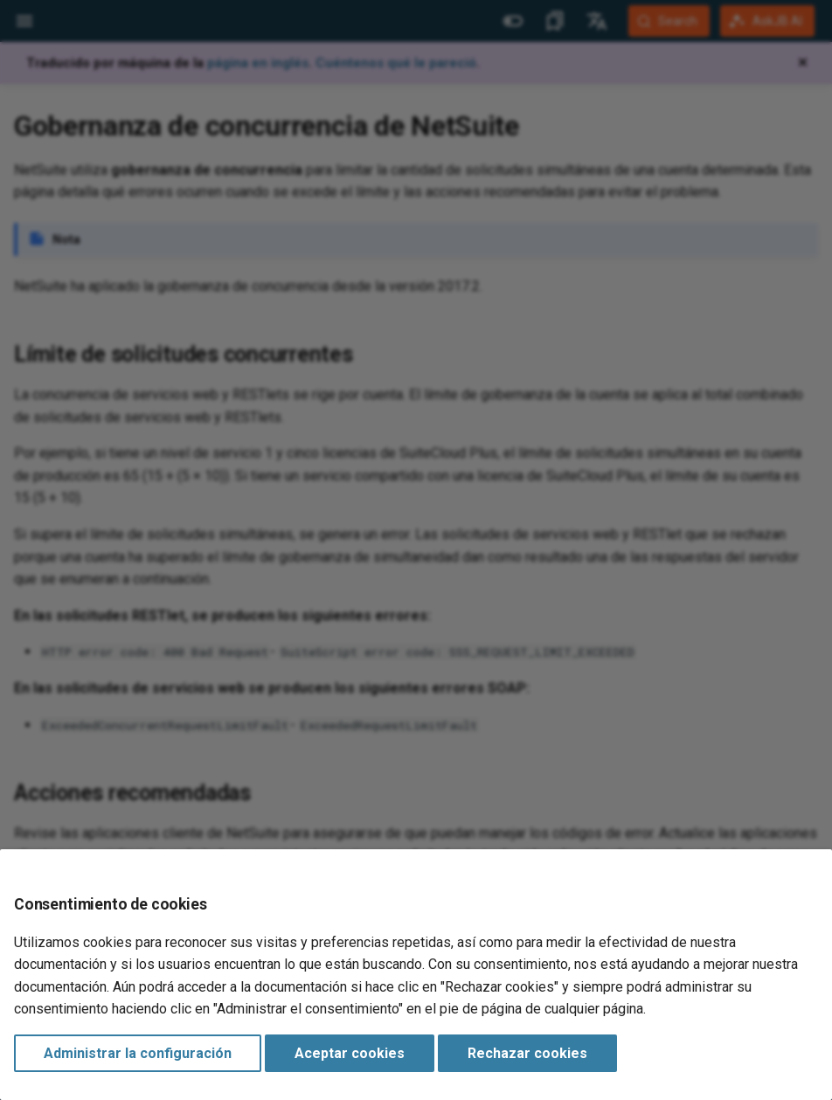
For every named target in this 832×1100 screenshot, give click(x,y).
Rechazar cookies (527, 1053)
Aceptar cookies (350, 1053)
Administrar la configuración (138, 1053)
